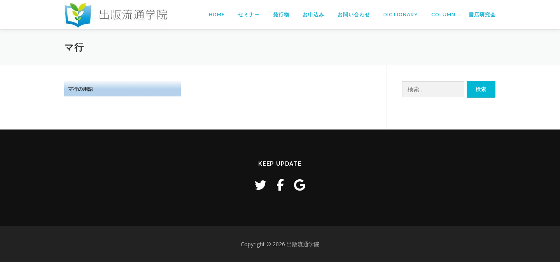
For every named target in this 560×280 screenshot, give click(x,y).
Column (443, 15)
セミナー (249, 15)
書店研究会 (482, 15)
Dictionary (400, 15)
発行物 (281, 15)
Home (217, 15)
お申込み (313, 15)
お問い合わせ (354, 15)
